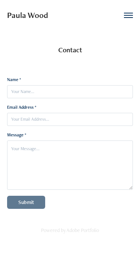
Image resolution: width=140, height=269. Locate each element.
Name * (14, 80)
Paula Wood (27, 15)
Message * (16, 135)
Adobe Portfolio (82, 230)
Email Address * (21, 107)
